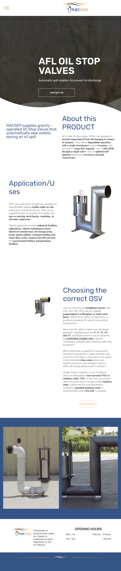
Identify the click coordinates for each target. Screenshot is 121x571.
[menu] (7, 8)
